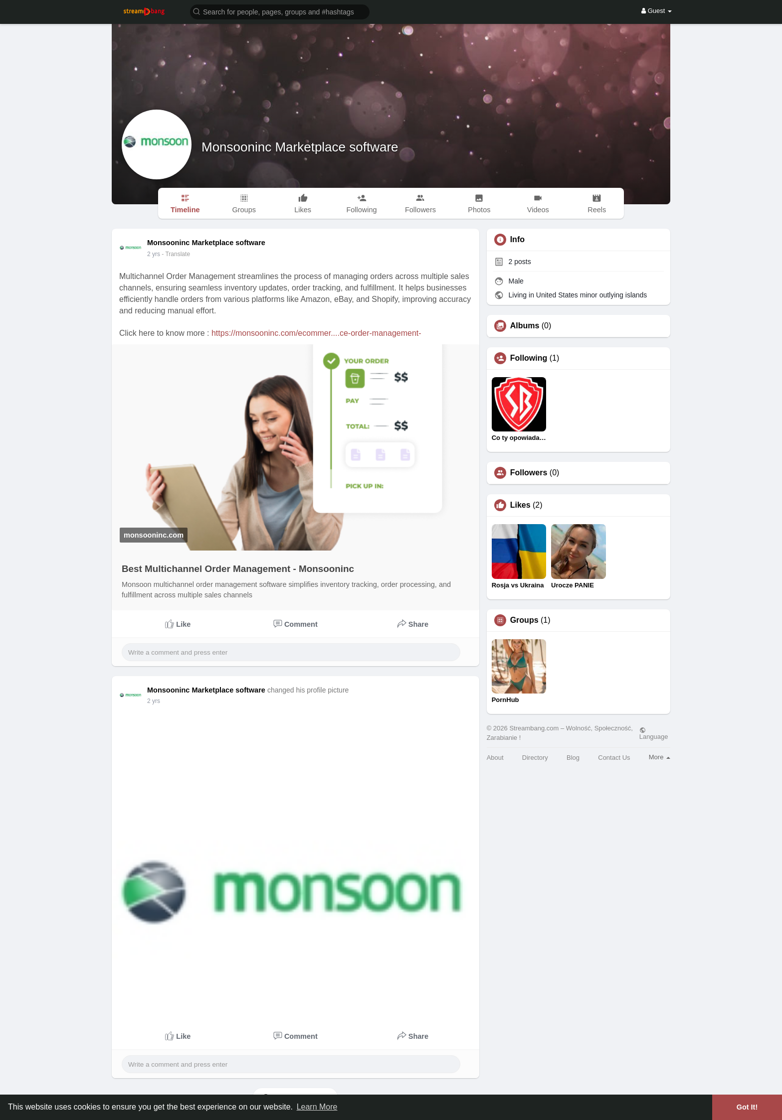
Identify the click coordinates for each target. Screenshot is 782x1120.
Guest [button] (656, 10)
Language (653, 733)
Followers (529, 473)
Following (529, 358)
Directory (535, 757)
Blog (573, 757)
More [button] (659, 757)
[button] (280, 11)
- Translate (171, 254)
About (495, 757)
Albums (525, 326)
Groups (524, 620)
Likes (520, 505)
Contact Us (614, 757)
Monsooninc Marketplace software (299, 147)
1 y (151, 254)
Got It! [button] (747, 1107)
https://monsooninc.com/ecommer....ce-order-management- (316, 333)
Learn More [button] (317, 1107)
